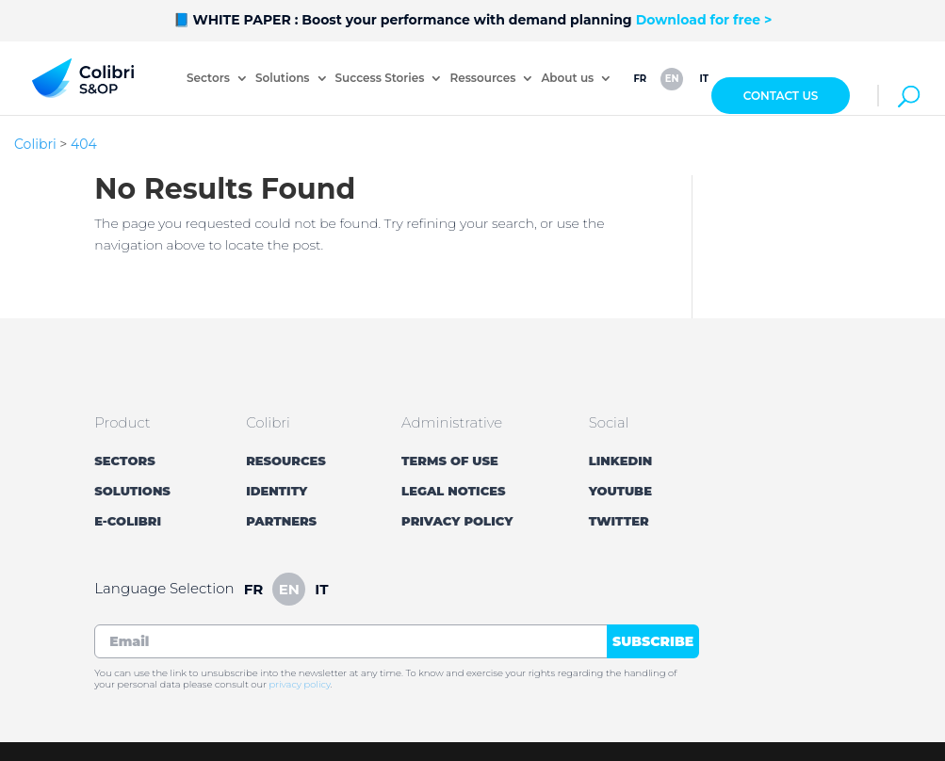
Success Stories (380, 79)
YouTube (620, 490)
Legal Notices (453, 490)
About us (567, 79)
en (672, 79)
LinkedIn (620, 460)
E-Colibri (127, 520)
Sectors (208, 79)
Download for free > (704, 19)
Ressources (482, 79)
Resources (286, 460)
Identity (276, 490)
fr (639, 79)
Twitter (619, 520)
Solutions (282, 79)
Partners (281, 520)
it (704, 79)
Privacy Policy (457, 520)
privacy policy (300, 684)
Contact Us (781, 96)
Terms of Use (449, 460)
